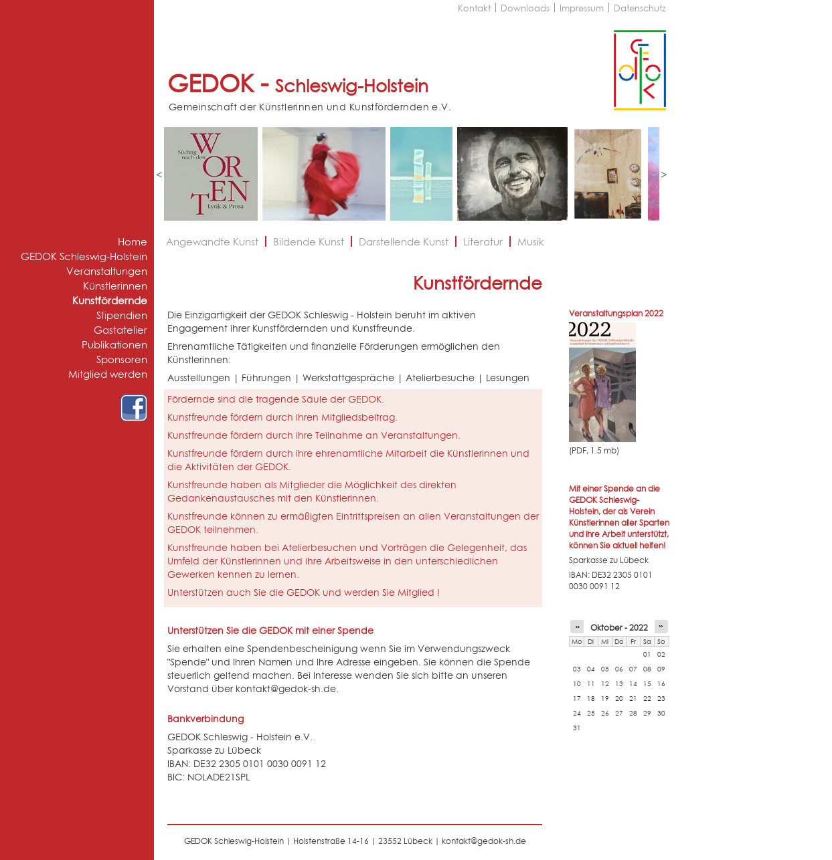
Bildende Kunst (308, 242)
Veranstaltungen (106, 271)
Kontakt (474, 8)
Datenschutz (640, 8)
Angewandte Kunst (212, 242)
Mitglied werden (107, 374)
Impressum (582, 8)
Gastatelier (120, 330)
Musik (530, 242)
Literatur (483, 242)
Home (132, 242)
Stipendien (121, 315)
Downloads (525, 8)
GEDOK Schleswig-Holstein (84, 256)
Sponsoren (121, 359)
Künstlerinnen (115, 286)
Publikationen (114, 345)
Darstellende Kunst (403, 242)
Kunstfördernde (109, 301)
